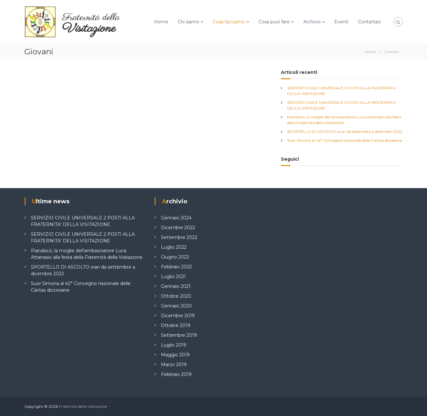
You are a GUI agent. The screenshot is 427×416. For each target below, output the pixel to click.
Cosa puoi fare (274, 22)
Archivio (312, 22)
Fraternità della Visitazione (83, 406)
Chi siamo (188, 22)
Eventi (341, 22)
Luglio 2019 (173, 345)
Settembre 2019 (179, 335)
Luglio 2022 (174, 247)
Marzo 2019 (174, 364)
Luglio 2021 (173, 276)
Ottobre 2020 (176, 296)
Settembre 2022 (179, 237)
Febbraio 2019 (176, 374)
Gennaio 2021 (176, 286)
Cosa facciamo (229, 22)
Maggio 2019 (175, 355)
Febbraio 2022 (176, 267)
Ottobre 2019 (175, 325)
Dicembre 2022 (178, 227)
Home (161, 22)
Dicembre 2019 (178, 315)
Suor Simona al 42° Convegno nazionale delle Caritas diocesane (344, 140)
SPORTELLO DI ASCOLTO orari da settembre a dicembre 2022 (344, 131)
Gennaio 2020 (176, 306)
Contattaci (369, 22)
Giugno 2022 (175, 257)
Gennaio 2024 (176, 218)
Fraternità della (91, 17)
